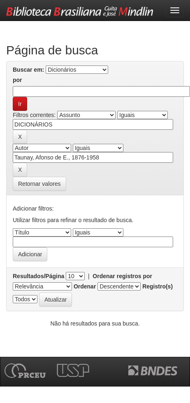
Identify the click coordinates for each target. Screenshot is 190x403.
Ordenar (85, 286)
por (17, 80)
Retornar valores (39, 183)
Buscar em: (28, 69)
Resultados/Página (38, 276)
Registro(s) (157, 286)
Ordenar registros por (122, 276)
